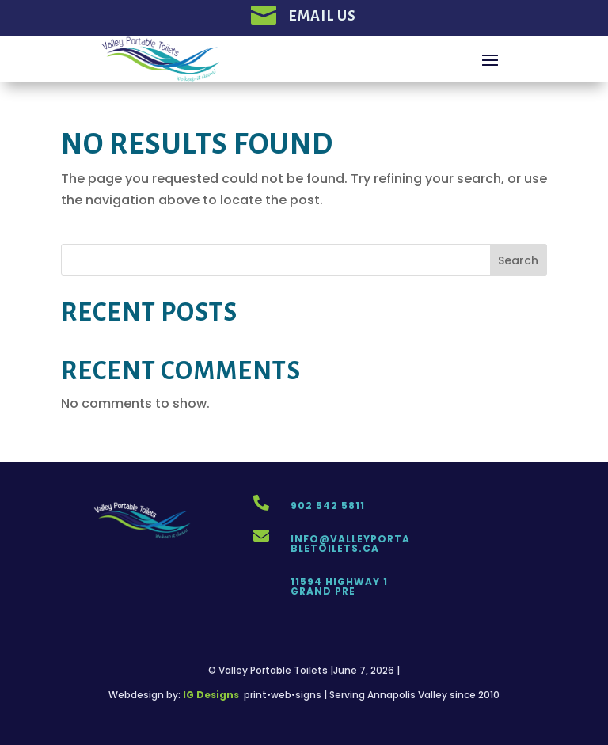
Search (518, 260)
